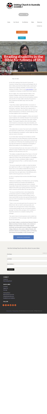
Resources (39, 22)
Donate (22, 37)
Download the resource (23, 237)
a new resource (29, 89)
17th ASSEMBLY (22, 32)
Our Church (16, 22)
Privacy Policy (15, 310)
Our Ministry (25, 22)
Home (8, 22)
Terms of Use (9, 310)
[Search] (26, 14)
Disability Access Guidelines (9, 298)
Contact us (39, 26)
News (32, 22)
